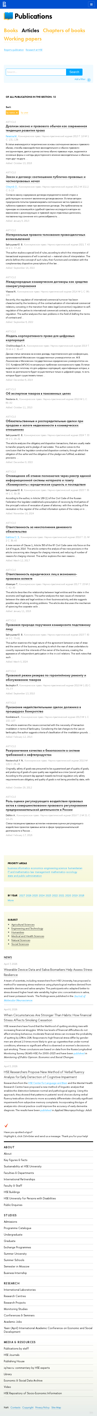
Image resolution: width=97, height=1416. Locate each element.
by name (10, 112)
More (11, 900)
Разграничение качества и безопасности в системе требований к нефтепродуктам (43, 752)
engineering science (55, 868)
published (79, 1053)
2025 (35, 895)
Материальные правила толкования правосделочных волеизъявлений (45, 236)
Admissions (10, 1221)
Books (11, 30)
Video (7, 1387)
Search (74, 72)
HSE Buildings (12, 1192)
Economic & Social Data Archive (23, 1380)
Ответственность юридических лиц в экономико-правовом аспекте (41, 576)
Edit (91, 1412)
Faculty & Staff (13, 1185)
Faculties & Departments (19, 1173)
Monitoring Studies (15, 1309)
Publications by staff (16, 1348)
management (42, 872)
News (8, 957)
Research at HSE (34, 49)
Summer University (15, 1253)
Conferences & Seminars (19, 1315)
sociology (71, 872)
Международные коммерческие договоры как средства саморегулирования (47, 283)
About (9, 1147)
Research (12, 1283)
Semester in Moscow (16, 1266)
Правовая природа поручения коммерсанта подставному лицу (48, 627)
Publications (33, 16)
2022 (55, 895)
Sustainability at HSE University (23, 1166)
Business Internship (15, 1273)
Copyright (27, 1407)
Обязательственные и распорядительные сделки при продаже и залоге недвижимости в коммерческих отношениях (44, 425)
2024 (42, 895)
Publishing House (14, 1361)
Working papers (23, 38)
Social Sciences (20, 944)
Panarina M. (11, 136)
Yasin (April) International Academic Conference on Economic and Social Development (48, 1329)
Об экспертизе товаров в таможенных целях (38, 393)
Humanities (17, 932)
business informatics (19, 868)
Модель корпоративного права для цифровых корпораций (40, 338)
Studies (10, 1215)
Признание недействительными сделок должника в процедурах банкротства (43, 709)
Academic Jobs (13, 1321)
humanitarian (75, 868)
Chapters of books (64, 30)
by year (24, 112)
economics (37, 868)
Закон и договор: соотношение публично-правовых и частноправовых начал (46, 179)
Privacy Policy (42, 1407)
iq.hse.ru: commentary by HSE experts (27, 1368)
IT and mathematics (18, 872)
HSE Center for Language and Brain (47, 1083)
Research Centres (15, 1296)
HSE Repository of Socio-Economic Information (33, 1393)
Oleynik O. (12, 186)
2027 (22, 895)
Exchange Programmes (17, 1247)
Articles (30, 30)
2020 (68, 895)
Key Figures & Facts (15, 1160)
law (32, 872)
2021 (61, 895)
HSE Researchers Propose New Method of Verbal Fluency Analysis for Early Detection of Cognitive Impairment (44, 1074)
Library (8, 1374)
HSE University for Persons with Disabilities (30, 1198)
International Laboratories (20, 1289)
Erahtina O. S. (13, 537)
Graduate (9, 1241)
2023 (48, 895)
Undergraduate (13, 1234)
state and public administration (25, 875)
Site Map (56, 1407)
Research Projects (15, 1302)
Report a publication (14, 49)
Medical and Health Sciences (27, 936)
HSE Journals (11, 1355)
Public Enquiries (13, 1205)
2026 (28, 895)
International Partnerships (19, 1179)
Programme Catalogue (17, 1228)
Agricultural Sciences (22, 924)
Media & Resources (20, 1342)
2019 (75, 895)
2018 (81, 895)
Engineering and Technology (27, 928)
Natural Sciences (20, 940)
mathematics (58, 872)
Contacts (15, 1407)
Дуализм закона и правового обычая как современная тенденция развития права (46, 128)
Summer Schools (14, 1260)
